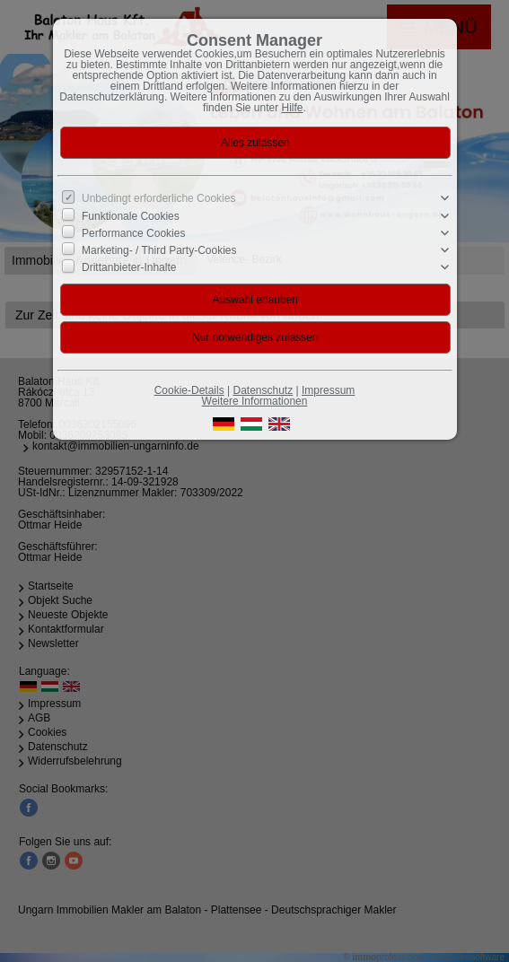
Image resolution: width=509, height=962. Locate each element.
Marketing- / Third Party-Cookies (159, 250)
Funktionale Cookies (131, 215)
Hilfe (292, 107)
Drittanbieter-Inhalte (129, 267)
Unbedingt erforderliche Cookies (158, 198)
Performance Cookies (133, 233)
